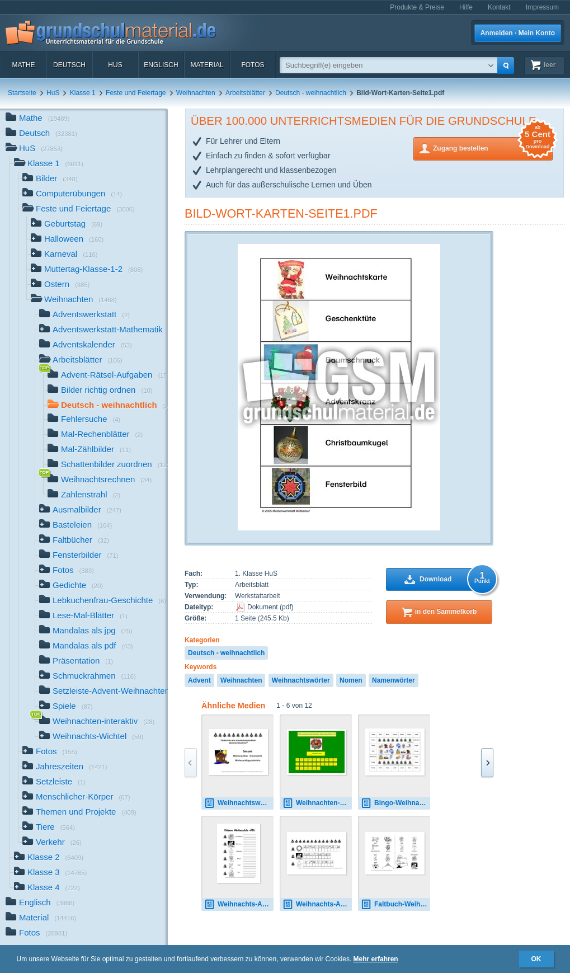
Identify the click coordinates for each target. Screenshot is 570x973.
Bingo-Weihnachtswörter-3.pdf (395, 803)
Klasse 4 (47, 888)
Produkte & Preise (417, 7)
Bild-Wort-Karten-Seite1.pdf (281, 213)
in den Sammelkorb (446, 611)
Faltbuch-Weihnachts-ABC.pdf (395, 904)
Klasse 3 (50, 873)
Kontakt (499, 7)
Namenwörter (393, 680)
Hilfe (466, 7)
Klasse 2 (48, 858)
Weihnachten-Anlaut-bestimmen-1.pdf (317, 803)
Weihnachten (195, 93)
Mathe (23, 65)
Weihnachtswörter (301, 680)
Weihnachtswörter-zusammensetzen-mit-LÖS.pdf (239, 803)
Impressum (542, 7)
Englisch (161, 65)
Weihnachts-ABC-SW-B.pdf (239, 904)
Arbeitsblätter (245, 93)
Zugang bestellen (493, 147)
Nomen (351, 680)
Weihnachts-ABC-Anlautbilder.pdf (317, 904)
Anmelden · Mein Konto (518, 33)
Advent (199, 680)
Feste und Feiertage (136, 93)
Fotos (252, 65)
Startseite (22, 93)
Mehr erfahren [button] (376, 959)
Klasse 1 (83, 93)
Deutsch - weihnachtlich (310, 93)
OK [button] (536, 959)
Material (206, 65)
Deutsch (69, 65)
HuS (115, 65)
